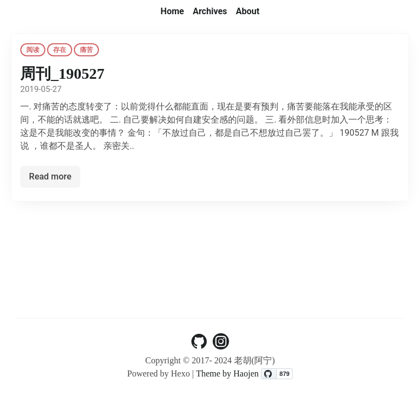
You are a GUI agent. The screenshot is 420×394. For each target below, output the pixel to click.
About (247, 11)
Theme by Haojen (228, 373)
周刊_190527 (62, 73)
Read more (50, 176)
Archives (209, 11)
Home (172, 11)
